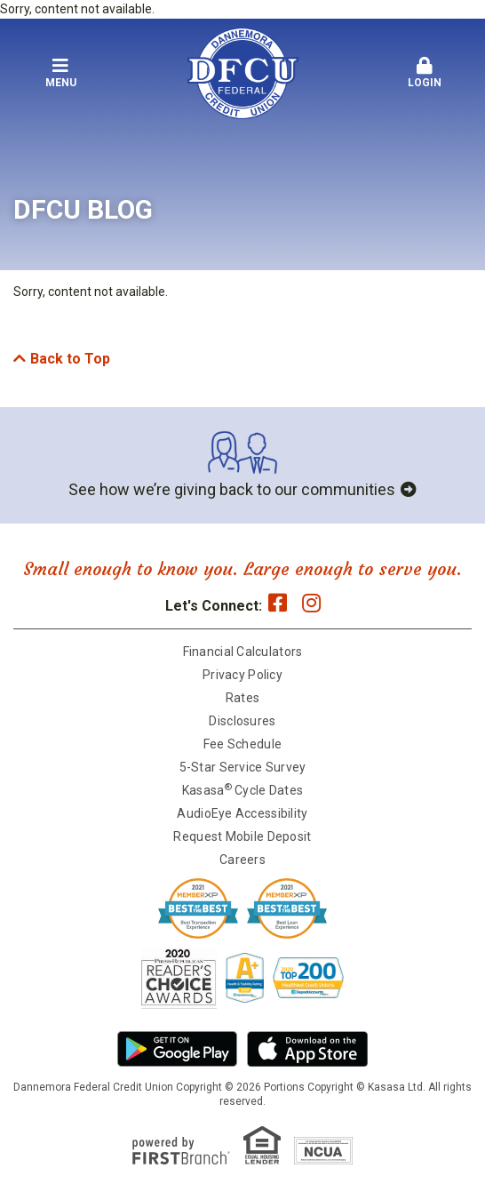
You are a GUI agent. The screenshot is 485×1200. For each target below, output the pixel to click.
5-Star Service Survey (242, 767)
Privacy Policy (242, 675)
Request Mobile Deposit (242, 836)
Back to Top (70, 358)
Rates (242, 698)
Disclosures (242, 721)
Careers (242, 859)
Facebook (277, 602)
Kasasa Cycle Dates (242, 790)
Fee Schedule (242, 744)
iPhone (307, 1049)
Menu (60, 73)
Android (177, 1049)
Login (425, 73)
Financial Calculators (243, 651)
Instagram (311, 602)
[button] (61, 73)
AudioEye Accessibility (242, 813)
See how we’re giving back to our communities (231, 489)
